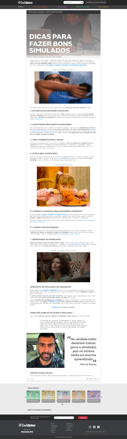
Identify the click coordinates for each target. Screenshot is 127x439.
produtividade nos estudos (78, 244)
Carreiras (53, 428)
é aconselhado (62, 158)
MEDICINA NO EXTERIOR (82, 6)
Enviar (83, 418)
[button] (96, 2)
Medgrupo (69, 430)
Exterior (53, 432)
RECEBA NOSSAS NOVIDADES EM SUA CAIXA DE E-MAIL (40, 417)
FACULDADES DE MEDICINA (40, 6)
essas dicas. (38, 119)
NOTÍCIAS (20, 6)
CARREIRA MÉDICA (62, 6)
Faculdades (54, 426)
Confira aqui (55, 307)
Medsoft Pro (53, 301)
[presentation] (25, 397)
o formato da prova (61, 214)
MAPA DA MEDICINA (103, 6)
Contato (68, 428)
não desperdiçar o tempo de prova (69, 234)
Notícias (53, 430)
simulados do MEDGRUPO (50, 290)
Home (52, 423)
